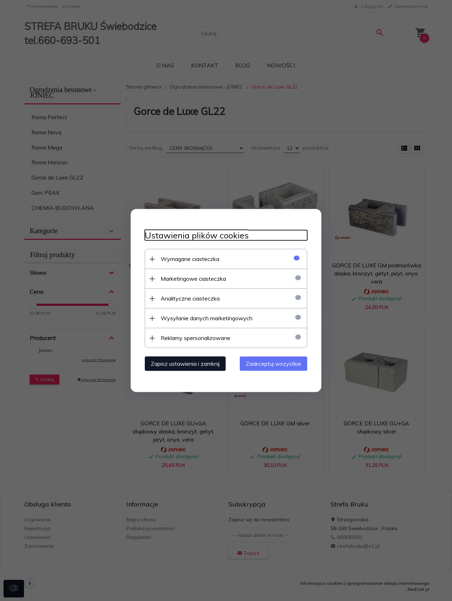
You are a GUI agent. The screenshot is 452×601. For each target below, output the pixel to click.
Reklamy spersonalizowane (195, 337)
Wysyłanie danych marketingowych (206, 318)
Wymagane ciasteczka (190, 258)
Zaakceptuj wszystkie (273, 363)
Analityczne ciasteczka (190, 298)
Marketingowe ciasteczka (193, 278)
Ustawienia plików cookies (197, 235)
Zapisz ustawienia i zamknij (185, 363)
